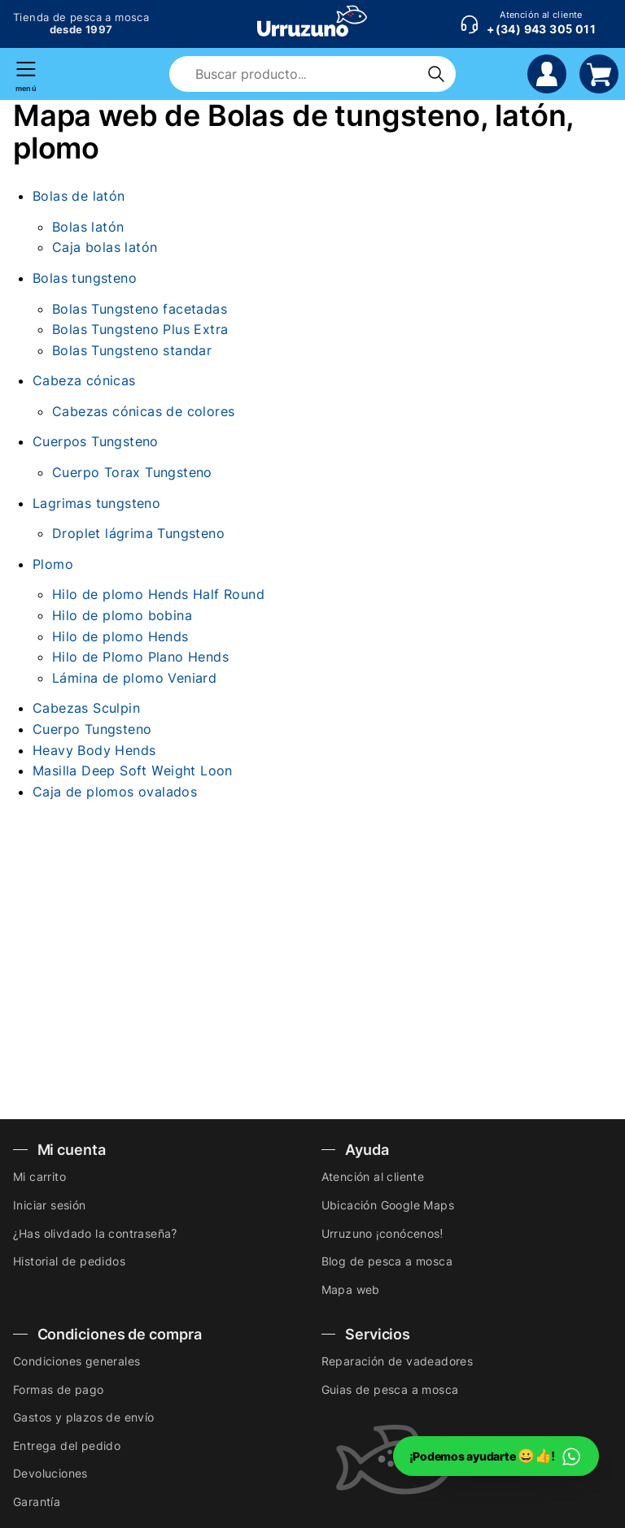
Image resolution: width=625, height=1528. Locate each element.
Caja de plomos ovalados (115, 792)
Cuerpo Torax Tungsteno (132, 472)
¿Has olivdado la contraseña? (95, 1233)
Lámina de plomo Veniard (134, 678)
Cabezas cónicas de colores (143, 411)
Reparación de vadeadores (397, 1361)
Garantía (36, 1501)
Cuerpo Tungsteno (92, 729)
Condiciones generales (76, 1361)
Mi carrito (39, 1176)
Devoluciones (50, 1473)
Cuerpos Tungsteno (96, 441)
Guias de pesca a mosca (390, 1389)
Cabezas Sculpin (86, 708)
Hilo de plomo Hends (120, 636)
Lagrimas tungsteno (96, 503)
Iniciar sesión (49, 1205)
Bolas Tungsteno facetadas (139, 309)
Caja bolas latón (104, 247)
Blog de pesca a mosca (386, 1261)
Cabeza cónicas (84, 380)
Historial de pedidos (69, 1261)
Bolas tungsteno (85, 278)
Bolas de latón (79, 196)
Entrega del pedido (66, 1445)
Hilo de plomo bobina (122, 615)
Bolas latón (88, 227)
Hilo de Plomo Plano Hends (140, 657)
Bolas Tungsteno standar (132, 350)
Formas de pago (58, 1389)
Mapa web (350, 1289)
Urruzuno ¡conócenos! (382, 1233)
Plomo (53, 564)
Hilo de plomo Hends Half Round (158, 594)
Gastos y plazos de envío (84, 1417)
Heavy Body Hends (94, 750)
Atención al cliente (373, 1176)
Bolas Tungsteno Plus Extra (140, 329)
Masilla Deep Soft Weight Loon (133, 770)
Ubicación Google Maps (387, 1205)
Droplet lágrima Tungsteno (138, 533)
